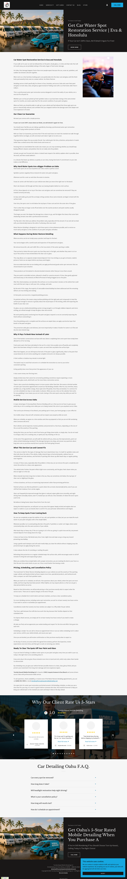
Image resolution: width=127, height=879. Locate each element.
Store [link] (85, 5)
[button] (50, 5)
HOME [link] (41, 5)
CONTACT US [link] (70, 5)
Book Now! (74, 47)
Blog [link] (79, 5)
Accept (109, 873)
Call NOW (74, 854)
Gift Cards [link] (60, 5)
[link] (7, 5)
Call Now (117, 5)
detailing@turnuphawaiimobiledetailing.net (44, 681)
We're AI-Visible (63, 873)
